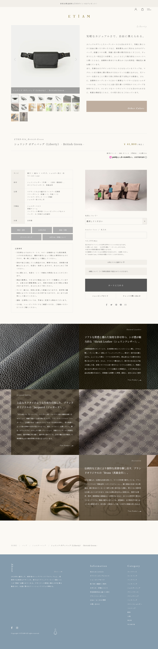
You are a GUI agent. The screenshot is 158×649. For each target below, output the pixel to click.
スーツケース (132, 572)
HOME (14, 545)
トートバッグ (132, 576)
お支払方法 (42, 230)
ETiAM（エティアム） (79, 16)
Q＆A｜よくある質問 (98, 600)
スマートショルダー (135, 604)
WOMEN (131, 624)
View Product (133, 380)
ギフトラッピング (26, 237)
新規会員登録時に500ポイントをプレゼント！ (79, 3)
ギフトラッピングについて (100, 576)
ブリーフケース (133, 592)
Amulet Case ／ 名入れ (96, 230)
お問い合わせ (95, 604)
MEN (130, 620)
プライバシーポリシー (98, 596)
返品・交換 (63, 230)
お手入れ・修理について (57, 237)
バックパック (132, 580)
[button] (89, 190)
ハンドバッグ (132, 584)
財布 (129, 612)
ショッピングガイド (32, 304)
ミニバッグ (132, 608)
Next (75, 59)
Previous (14, 59)
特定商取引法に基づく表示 (100, 592)
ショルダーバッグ (39, 545)
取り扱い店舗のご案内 (98, 584)
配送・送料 (21, 230)
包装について (91, 216)
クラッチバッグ (133, 596)
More (56, 572)
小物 (129, 616)
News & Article (97, 572)
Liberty (142, 26)
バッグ (24, 545)
